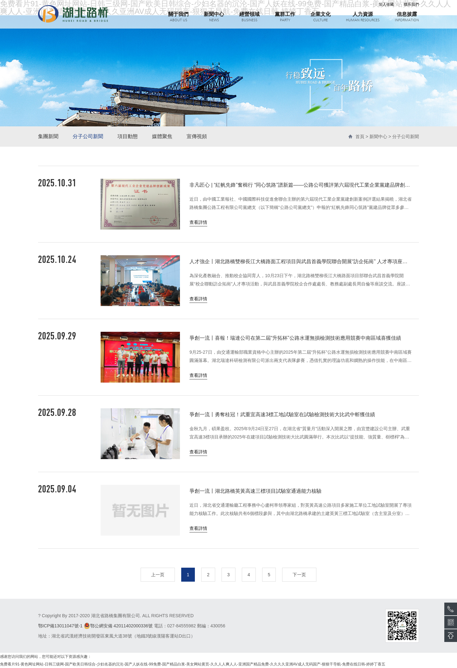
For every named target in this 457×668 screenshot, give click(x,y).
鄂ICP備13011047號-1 (60, 625)
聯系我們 (411, 4)
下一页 (299, 574)
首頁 (359, 136)
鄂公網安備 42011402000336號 (118, 626)
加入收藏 (386, 4)
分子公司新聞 (88, 136)
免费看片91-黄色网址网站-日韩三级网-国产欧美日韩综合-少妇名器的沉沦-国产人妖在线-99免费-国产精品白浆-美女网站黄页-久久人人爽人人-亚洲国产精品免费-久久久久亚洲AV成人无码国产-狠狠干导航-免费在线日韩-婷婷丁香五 (192, 664)
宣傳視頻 (197, 136)
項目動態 (127, 136)
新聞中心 (378, 136)
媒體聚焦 (162, 136)
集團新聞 (48, 136)
